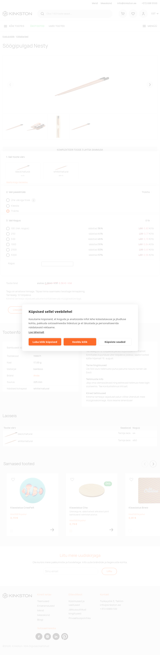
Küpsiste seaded (115, 342)
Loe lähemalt (36, 332)
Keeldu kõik (79, 342)
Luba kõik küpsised (45, 342)
